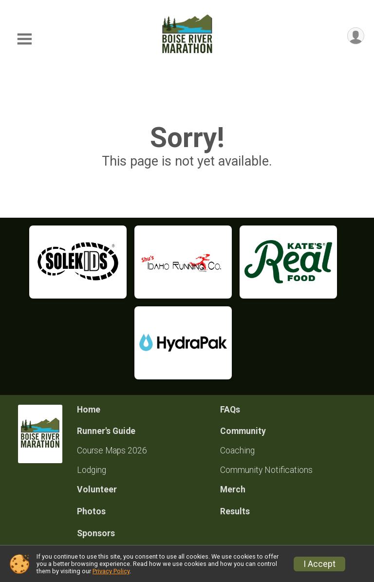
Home (88, 409)
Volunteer (97, 489)
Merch (232, 489)
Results (235, 511)
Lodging (91, 470)
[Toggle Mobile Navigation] (24, 39)
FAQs (230, 409)
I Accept (319, 564)
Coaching (237, 450)
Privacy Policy (111, 571)
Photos (91, 511)
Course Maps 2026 (112, 450)
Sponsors (96, 533)
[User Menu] (355, 36)
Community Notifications (266, 470)
